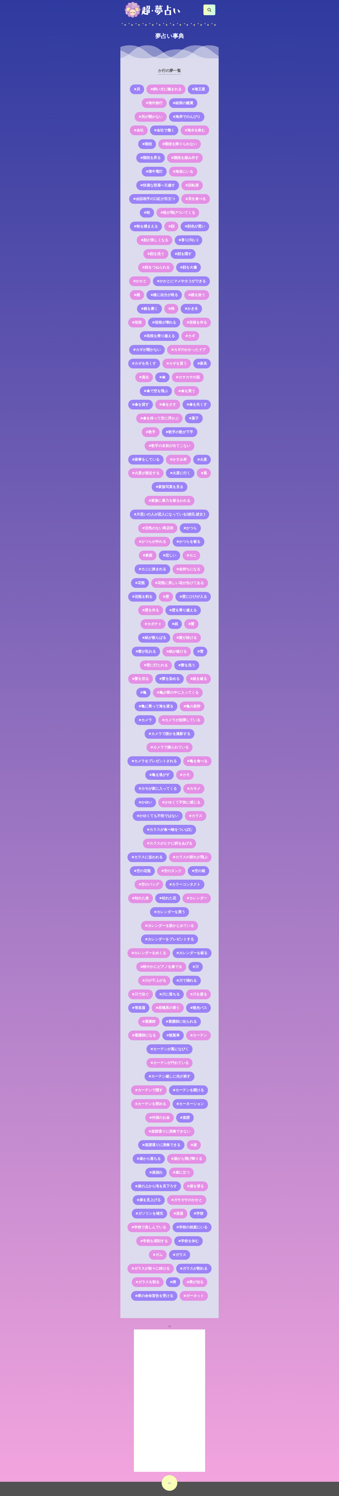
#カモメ (193, 788)
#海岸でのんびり (186, 117)
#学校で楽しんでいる (149, 1227)
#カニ (191, 555)
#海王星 (198, 89)
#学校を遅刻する (154, 1241)
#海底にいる (183, 171)
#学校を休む (188, 1241)
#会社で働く (164, 130)
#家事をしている (146, 459)
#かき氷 (191, 309)
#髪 (191, 624)
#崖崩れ (156, 1172)
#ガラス (179, 1255)
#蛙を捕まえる (146, 226)
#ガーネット (194, 1296)
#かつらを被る (188, 541)
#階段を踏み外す (185, 158)
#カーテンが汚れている (170, 1063)
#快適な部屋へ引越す (157, 185)
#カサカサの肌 (188, 377)
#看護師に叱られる (181, 1021)
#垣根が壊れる (164, 322)
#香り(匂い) (188, 240)
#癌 (173, 1282)
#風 (204, 473)
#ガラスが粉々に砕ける (151, 1268)
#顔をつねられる (156, 267)
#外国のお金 (159, 1117)
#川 (196, 967)
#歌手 (150, 432)
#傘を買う (186, 391)
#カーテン (198, 1035)
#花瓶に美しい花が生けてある (179, 583)
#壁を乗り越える (183, 610)
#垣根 (137, 322)
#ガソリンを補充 (149, 1213)
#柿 (171, 309)
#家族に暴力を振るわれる (169, 500)
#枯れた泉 (140, 898)
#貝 (137, 89)
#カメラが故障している (181, 720)
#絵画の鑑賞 (183, 103)
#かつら (190, 528)
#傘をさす (167, 404)
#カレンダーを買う (169, 912)
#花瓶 (140, 583)
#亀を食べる (197, 761)
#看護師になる (144, 1035)
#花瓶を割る (142, 597)
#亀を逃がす (159, 775)
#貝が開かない (151, 117)
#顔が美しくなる (154, 240)
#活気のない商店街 (157, 528)
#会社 (139, 130)
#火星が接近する (146, 473)
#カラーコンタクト (184, 884)
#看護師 (148, 1021)
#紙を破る (198, 679)
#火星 (202, 459)
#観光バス (198, 1008)
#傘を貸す (140, 404)
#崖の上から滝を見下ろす (156, 1186)
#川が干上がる (154, 980)
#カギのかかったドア (188, 350)
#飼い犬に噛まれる (166, 89)
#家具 (202, 363)
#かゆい (145, 802)
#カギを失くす (144, 363)
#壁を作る (150, 610)
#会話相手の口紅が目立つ (154, 199)
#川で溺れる (186, 980)
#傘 (162, 377)
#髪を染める (169, 679)
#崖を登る (195, 1186)
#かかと (139, 281)
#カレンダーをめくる (149, 953)
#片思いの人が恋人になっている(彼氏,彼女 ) (169, 514)
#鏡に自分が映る (164, 295)
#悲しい (169, 555)
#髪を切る (140, 679)
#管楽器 (138, 1008)
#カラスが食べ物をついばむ (169, 829)
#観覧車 (173, 1035)
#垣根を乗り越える (159, 336)
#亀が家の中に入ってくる (178, 692)
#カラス (195, 816)
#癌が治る (195, 1282)
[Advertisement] (169, 1400)
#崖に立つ (181, 1172)
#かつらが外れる (152, 541)
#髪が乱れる (146, 651)
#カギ (190, 336)
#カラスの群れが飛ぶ (190, 857)
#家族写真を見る (169, 487)
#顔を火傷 (188, 267)
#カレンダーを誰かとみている (169, 926)
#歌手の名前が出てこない (169, 446)
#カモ (185, 775)
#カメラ (145, 720)
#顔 (171, 226)
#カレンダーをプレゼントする (169, 939)
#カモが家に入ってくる (158, 788)
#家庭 (147, 555)
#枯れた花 (167, 898)
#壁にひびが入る (193, 597)
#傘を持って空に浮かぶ (159, 418)
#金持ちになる (188, 569)
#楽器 (178, 1213)
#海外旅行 (154, 103)
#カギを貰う (176, 363)
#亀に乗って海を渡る (156, 706)
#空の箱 (198, 871)
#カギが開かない (147, 350)
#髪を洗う (186, 665)
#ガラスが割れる (193, 1268)
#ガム (158, 1255)
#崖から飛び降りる (186, 1159)
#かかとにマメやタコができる (181, 281)
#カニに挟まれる (152, 569)
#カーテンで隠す (149, 1090)
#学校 (198, 1213)
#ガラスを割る (148, 1282)
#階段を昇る (150, 158)
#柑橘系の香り (168, 1008)
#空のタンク (171, 871)
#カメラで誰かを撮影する (169, 734)
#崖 (194, 1145)
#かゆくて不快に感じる (181, 802)
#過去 (144, 377)
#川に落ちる (169, 994)
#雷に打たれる (156, 665)
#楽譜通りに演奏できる (161, 1145)
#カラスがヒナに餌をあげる (169, 843)
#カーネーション (190, 1104)
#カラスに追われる (147, 857)
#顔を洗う (155, 254)
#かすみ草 (178, 459)
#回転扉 (192, 185)
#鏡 (137, 295)
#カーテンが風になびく (170, 1049)
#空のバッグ (149, 884)
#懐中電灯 (154, 171)
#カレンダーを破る (191, 953)
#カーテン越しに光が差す (169, 1076)
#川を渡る (198, 994)
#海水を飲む (195, 130)
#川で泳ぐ (140, 994)
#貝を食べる (195, 199)
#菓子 (194, 418)
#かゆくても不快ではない (158, 816)
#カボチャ (153, 624)
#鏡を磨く (149, 309)
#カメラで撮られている (170, 747)
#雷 (200, 651)
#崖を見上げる (149, 1200)
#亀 (143, 692)
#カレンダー (197, 898)
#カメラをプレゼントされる (154, 761)
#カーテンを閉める (150, 1104)
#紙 (175, 624)
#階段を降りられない (179, 144)
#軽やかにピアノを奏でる (161, 967)
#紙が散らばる (154, 638)
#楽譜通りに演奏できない (169, 1131)
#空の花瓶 (142, 871)
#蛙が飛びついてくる (177, 212)
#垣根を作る (197, 322)
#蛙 (147, 212)
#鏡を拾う (196, 295)
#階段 (147, 144)
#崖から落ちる (149, 1159)
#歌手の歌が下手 (179, 432)
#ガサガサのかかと (186, 1200)
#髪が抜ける (186, 638)
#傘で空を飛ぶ (156, 391)
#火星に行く (180, 473)
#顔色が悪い (195, 226)
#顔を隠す (183, 254)
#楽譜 (185, 1117)
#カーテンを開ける (188, 1090)
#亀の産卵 (192, 706)
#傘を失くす (197, 404)
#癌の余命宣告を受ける (154, 1296)
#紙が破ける (176, 651)
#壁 (166, 597)
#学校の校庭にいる (191, 1227)
